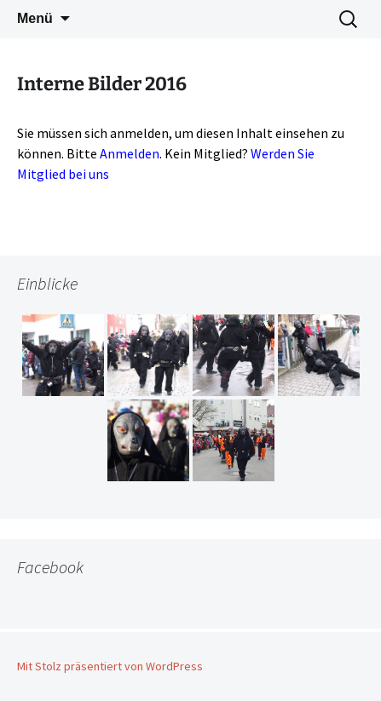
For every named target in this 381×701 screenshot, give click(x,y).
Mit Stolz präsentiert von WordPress (110, 666)
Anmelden (129, 153)
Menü (35, 18)
